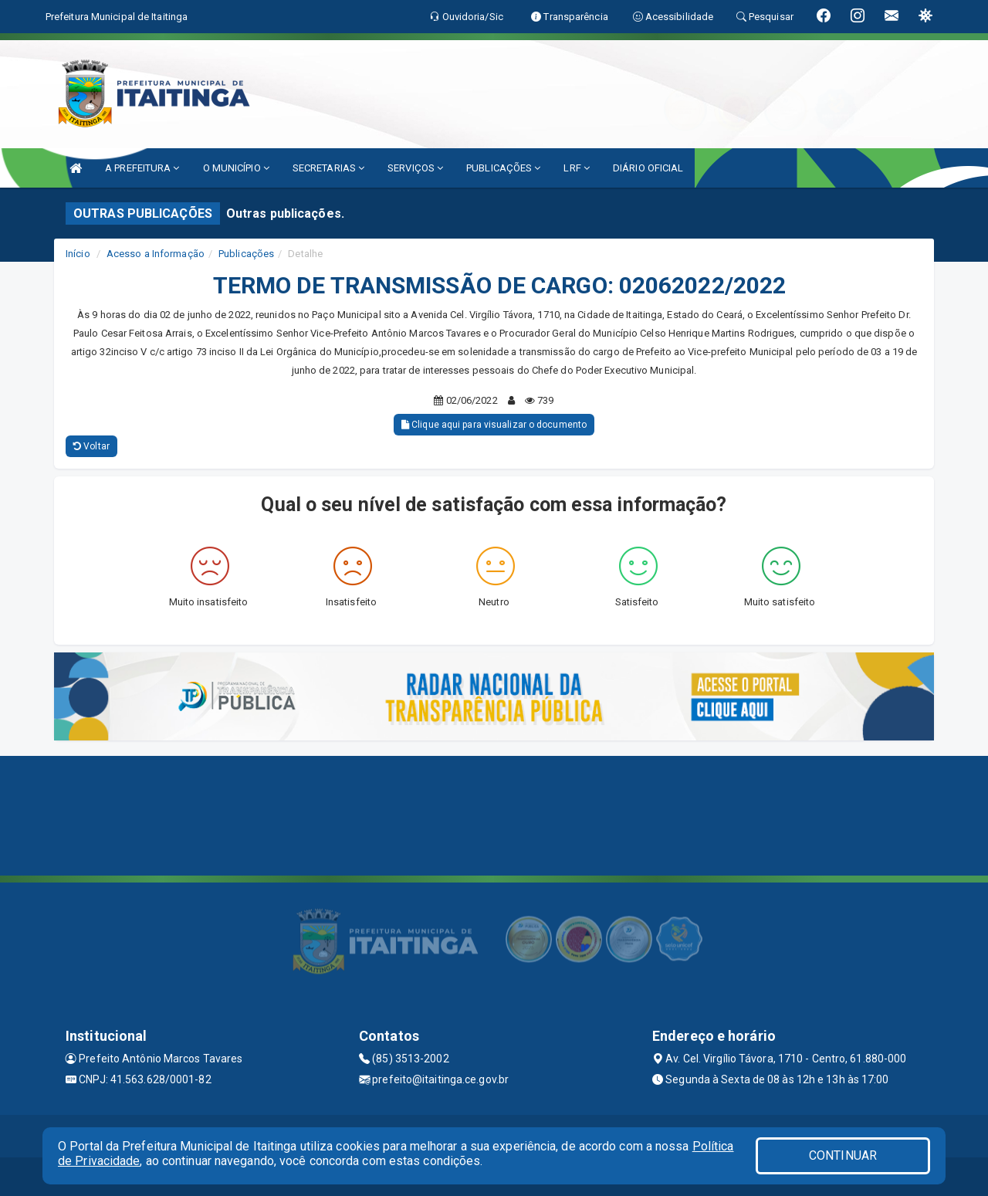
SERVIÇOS (415, 168)
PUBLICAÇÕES (503, 168)
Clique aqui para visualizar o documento (494, 424)
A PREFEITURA (142, 168)
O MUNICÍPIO (236, 168)
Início (78, 253)
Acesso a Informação (156, 253)
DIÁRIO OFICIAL (648, 168)
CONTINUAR (843, 1155)
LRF (576, 168)
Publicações (246, 253)
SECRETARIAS (328, 168)
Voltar (91, 446)
